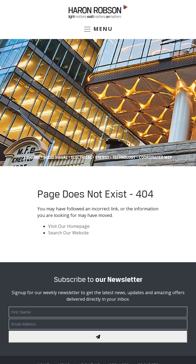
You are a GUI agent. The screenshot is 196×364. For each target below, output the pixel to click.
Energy (102, 157)
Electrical (82, 157)
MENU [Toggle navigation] (98, 29)
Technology (123, 157)
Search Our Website (68, 233)
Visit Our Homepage (69, 226)
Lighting (32, 157)
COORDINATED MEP (155, 157)
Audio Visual (56, 157)
